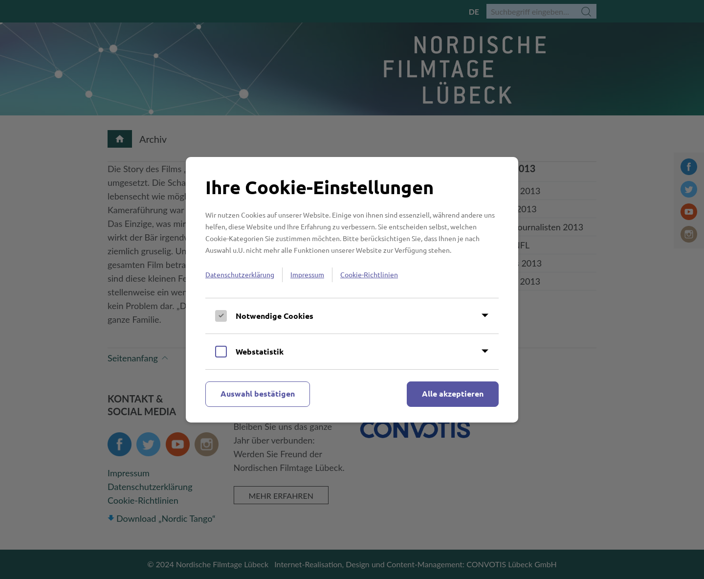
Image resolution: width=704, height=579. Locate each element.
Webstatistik (260, 351)
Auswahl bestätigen (257, 393)
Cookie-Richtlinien (369, 274)
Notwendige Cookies (274, 316)
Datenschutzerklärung (239, 274)
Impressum (307, 274)
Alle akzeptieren (453, 393)
